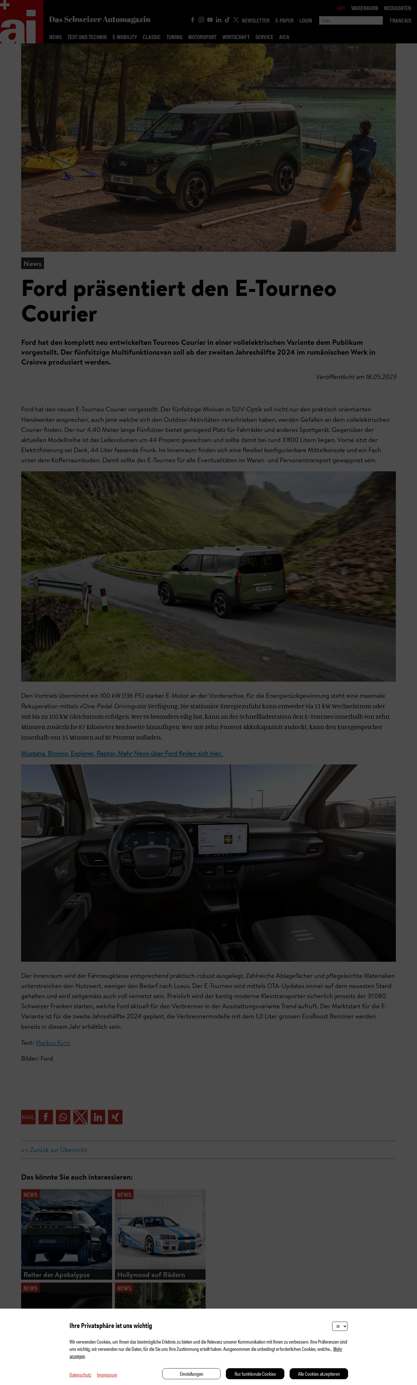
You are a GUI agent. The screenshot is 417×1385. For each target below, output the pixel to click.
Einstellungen (191, 1373)
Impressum (107, 1374)
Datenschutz (80, 1374)
